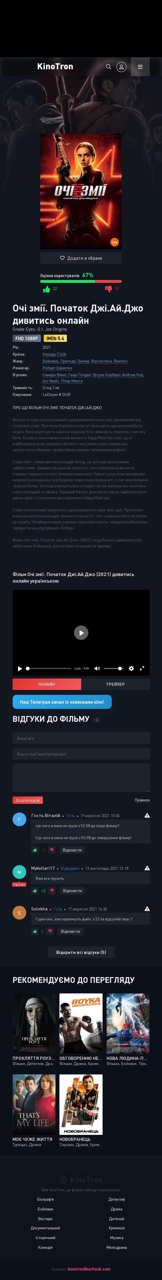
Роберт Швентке (57, 367)
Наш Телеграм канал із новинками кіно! (62, 702)
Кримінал (117, 1227)
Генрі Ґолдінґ (79, 374)
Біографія (45, 1199)
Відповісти (72, 849)
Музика (116, 1237)
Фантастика (101, 360)
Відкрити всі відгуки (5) (81, 952)
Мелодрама (116, 1247)
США (61, 354)
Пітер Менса (72, 380)
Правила (142, 799)
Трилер (83, 360)
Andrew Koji (132, 374)
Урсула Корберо (107, 374)
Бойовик (51, 360)
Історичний (45, 1237)
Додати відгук (27, 800)
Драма (116, 1208)
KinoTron (55, 65)
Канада (49, 354)
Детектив (116, 1199)
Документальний (45, 1227)
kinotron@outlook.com (89, 1269)
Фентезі (120, 360)
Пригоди (68, 360)
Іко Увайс (51, 380)
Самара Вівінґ (54, 374)
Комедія (45, 1247)
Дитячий (116, 1218)
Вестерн (45, 1218)
